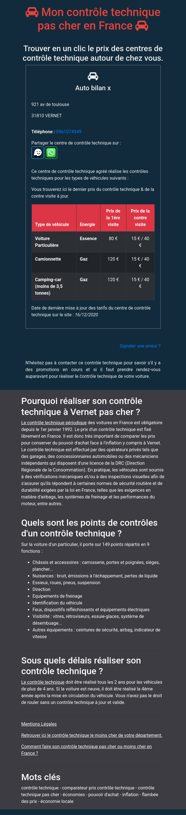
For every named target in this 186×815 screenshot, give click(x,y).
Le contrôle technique (42, 682)
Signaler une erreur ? (140, 346)
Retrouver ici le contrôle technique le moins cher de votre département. (91, 735)
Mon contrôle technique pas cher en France (93, 19)
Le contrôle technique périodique (54, 422)
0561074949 (68, 131)
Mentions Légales (39, 724)
